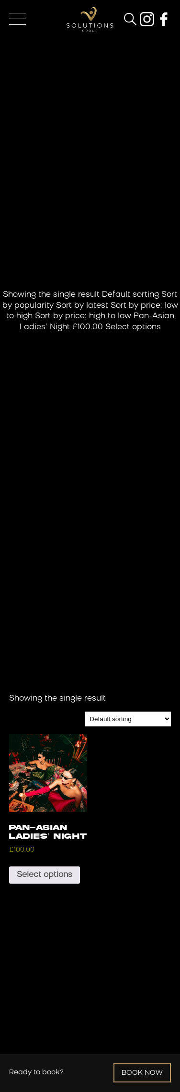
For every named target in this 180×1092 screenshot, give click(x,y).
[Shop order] (128, 719)
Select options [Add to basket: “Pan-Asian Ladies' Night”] (44, 875)
